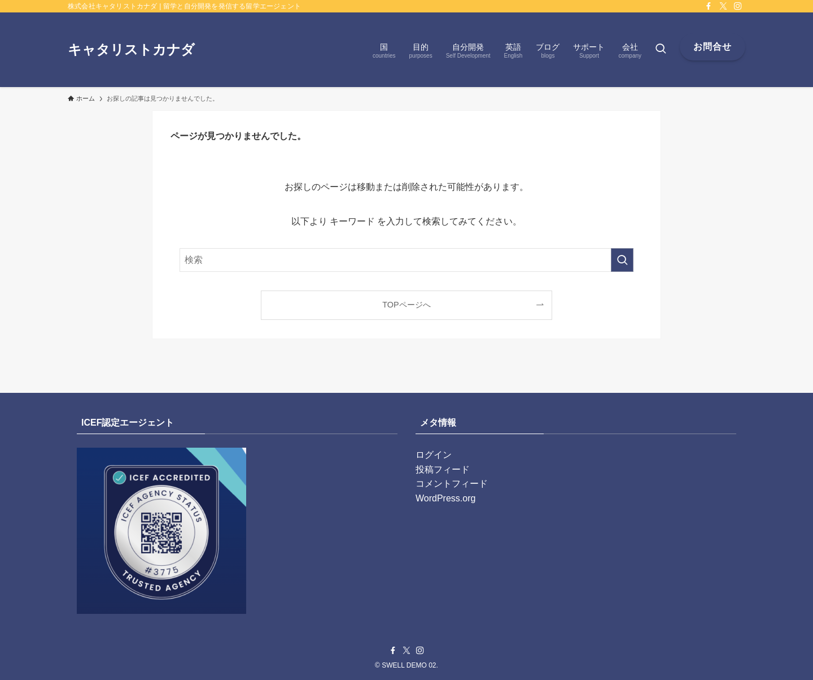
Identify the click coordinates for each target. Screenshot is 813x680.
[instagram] (738, 6)
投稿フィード (443, 469)
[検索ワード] (406, 260)
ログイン (434, 455)
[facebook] (708, 6)
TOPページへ (406, 304)
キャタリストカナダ (131, 50)
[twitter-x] (723, 6)
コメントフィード (452, 483)
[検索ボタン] (660, 49)
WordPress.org (445, 498)
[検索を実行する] (622, 260)
